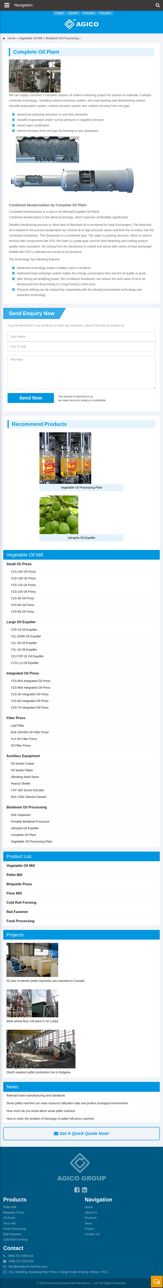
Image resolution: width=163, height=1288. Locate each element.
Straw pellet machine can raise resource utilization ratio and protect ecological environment (67, 1103)
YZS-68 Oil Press (22, 611)
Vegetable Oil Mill (30, 38)
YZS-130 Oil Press (23, 578)
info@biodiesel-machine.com (28, 1266)
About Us (91, 1212)
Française (105, 13)
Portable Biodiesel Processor (30, 821)
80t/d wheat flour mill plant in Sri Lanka (32, 1021)
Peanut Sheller (21, 783)
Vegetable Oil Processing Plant (81, 487)
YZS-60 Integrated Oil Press (30, 701)
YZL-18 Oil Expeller (24, 649)
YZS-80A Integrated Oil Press (30, 687)
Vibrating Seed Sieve (25, 777)
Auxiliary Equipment (23, 756)
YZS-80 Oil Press (22, 605)
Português (89, 13)
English (59, 13)
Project (89, 1228)
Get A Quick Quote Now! (81, 1133)
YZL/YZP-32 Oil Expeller (27, 656)
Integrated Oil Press (22, 673)
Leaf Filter (17, 725)
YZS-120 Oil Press (23, 585)
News (12, 1086)
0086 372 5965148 (20, 1256)
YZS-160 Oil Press (23, 571)
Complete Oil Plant (23, 835)
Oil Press (9, 1218)
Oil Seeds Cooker (22, 763)
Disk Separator (21, 815)
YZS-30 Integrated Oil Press (30, 694)
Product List (18, 856)
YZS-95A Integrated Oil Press (30, 681)
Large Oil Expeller (21, 622)
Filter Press (15, 718)
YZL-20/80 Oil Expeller (26, 636)
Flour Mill (14, 893)
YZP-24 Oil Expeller (24, 629)
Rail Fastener (17, 912)
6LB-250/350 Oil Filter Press (30, 732)
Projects (15, 934)
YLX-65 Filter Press (24, 739)
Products (91, 1218)
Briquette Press (19, 884)
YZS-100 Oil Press (23, 591)
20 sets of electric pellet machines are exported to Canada (45, 981)
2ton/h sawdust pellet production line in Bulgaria (38, 1072)
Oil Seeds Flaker (22, 770)
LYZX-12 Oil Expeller (25, 663)
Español (73, 13)
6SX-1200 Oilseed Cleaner (29, 797)
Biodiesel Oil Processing (62, 38)
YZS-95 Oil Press (22, 598)
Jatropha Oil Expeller (81, 537)
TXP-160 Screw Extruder (27, 790)
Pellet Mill (14, 875)
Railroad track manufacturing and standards (35, 1095)
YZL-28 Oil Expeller (24, 643)
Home (12, 38)
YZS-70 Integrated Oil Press (30, 707)
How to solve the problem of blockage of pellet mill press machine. (50, 1118)
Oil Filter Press (21, 745)
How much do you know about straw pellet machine (40, 1111)
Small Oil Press (19, 564)
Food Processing (20, 921)
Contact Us (92, 1234)
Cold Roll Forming (21, 902)
